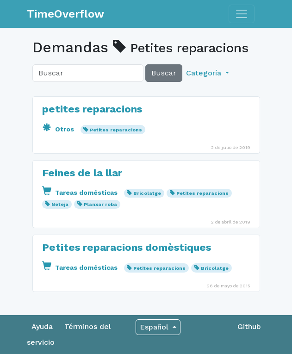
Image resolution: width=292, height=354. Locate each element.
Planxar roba (100, 204)
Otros (59, 129)
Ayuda (42, 326)
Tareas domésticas (80, 192)
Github (249, 326)
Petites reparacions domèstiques (126, 247)
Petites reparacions (116, 130)
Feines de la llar (82, 173)
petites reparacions (92, 109)
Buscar (163, 72)
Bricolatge (147, 193)
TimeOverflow (65, 13)
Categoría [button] (205, 72)
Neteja (59, 204)
